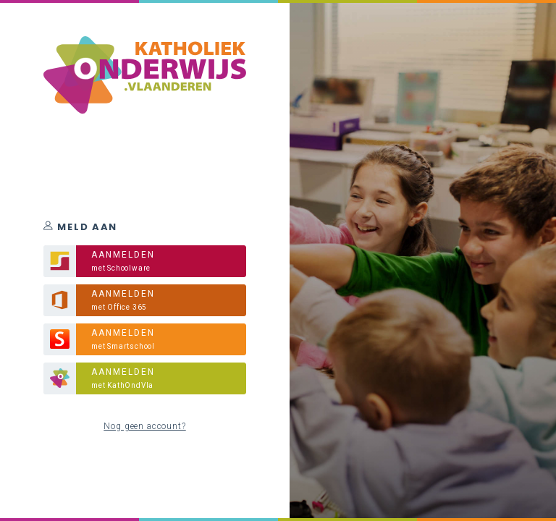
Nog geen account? (144, 426)
